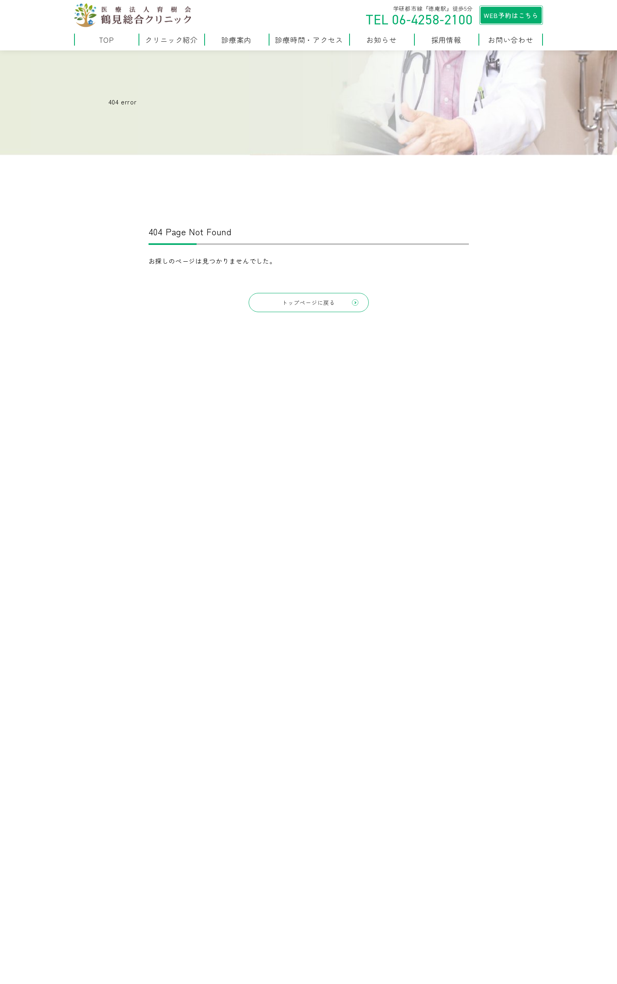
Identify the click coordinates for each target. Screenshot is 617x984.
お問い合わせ (510, 39)
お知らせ (381, 39)
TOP (106, 39)
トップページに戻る (308, 303)
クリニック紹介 (171, 39)
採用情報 (446, 39)
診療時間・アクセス (309, 39)
